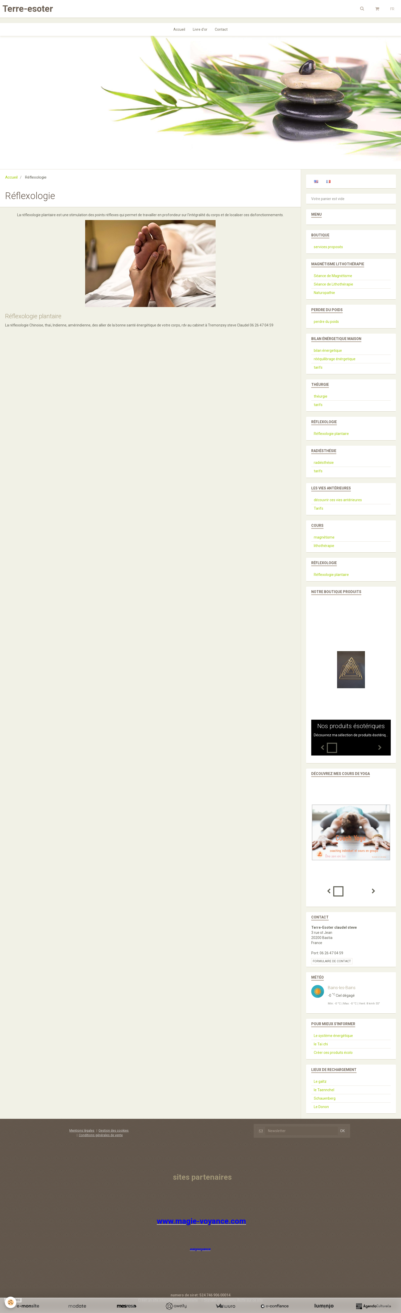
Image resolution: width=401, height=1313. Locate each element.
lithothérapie (324, 546)
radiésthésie (324, 463)
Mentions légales (81, 1130)
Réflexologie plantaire (33, 316)
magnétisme (324, 537)
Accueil (179, 29)
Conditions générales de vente (101, 1135)
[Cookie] (11, 1302)
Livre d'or (200, 29)
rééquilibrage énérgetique (334, 359)
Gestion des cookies (113, 1130)
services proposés (328, 247)
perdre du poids (326, 322)
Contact (221, 29)
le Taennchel (324, 1090)
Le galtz (320, 1081)
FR (392, 9)
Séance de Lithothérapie (333, 284)
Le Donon (321, 1107)
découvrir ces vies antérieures (338, 500)
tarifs (318, 367)
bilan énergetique (328, 350)
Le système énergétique (333, 1036)
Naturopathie (324, 293)
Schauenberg (325, 1098)
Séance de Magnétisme (333, 276)
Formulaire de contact (332, 961)
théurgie (320, 396)
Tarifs (318, 508)
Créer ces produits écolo (333, 1053)
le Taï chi (321, 1044)
